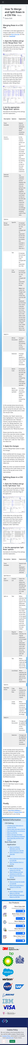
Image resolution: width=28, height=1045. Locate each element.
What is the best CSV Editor (14, 834)
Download (12, 36)
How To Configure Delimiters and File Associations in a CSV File (17, 848)
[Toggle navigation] (3, 2)
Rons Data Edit (15, 34)
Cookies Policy (6, 1036)
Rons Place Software (14, 810)
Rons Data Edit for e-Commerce (16, 831)
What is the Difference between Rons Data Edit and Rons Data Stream (16, 838)
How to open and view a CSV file (16, 829)
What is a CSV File (12, 833)
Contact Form (18, 812)
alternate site (9, 1038)
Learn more (20, 911)
